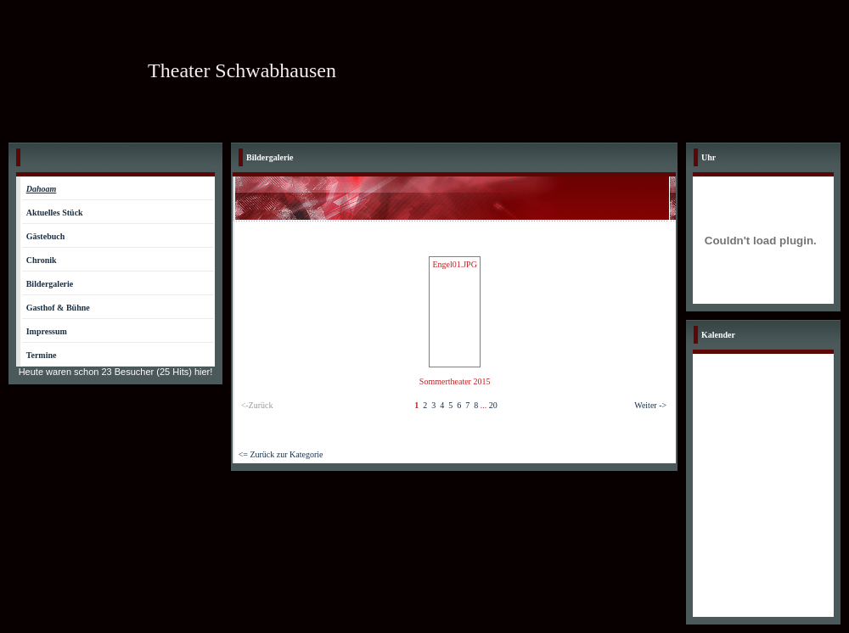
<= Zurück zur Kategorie (281, 454)
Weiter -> (650, 405)
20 (493, 405)
